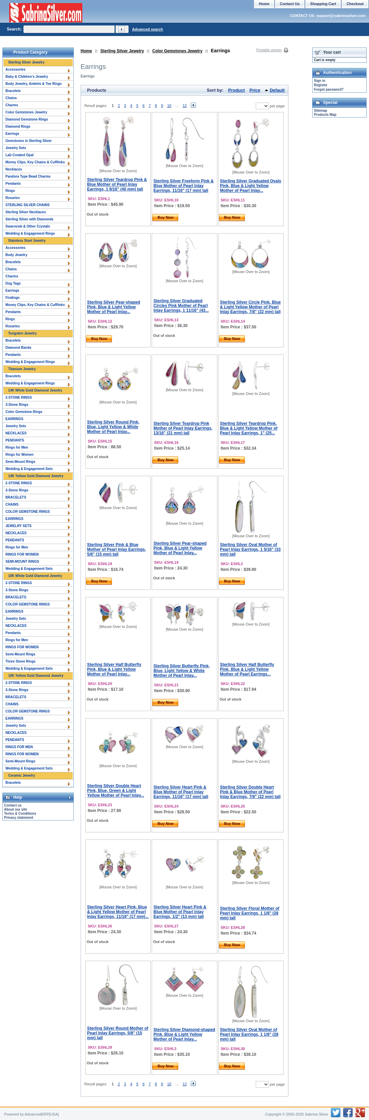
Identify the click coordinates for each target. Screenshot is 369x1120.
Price (255, 90)
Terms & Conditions (20, 813)
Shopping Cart (323, 4)
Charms (11, 105)
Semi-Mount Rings (20, 462)
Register (321, 85)
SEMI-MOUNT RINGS (22, 561)
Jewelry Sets (15, 148)
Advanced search (147, 29)
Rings (10, 191)
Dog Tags (13, 283)
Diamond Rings (17, 126)
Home (86, 51)
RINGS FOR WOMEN (22, 554)
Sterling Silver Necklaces (25, 212)
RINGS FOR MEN (19, 747)
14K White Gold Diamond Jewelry (35, 390)
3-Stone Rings (16, 405)
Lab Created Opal (19, 155)
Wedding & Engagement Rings (30, 233)
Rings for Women (19, 454)
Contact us (13, 805)
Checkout (355, 4)
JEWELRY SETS (18, 526)
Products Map (325, 114)
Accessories (15, 69)
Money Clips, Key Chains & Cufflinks (35, 162)
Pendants (13, 183)
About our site (15, 809)
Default (277, 90)
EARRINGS (14, 419)
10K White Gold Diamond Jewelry (35, 576)
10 (169, 106)
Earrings (12, 134)
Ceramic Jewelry (21, 775)
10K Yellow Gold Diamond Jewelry (36, 676)
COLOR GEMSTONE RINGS (27, 511)
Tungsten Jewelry (22, 333)
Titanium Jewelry (22, 369)
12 (185, 106)
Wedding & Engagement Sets (29, 469)
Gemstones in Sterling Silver (28, 141)
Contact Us (290, 4)
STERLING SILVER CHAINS (27, 205)
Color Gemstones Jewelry (177, 51)
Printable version (269, 50)
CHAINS (11, 504)
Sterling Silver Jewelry (122, 51)
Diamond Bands (18, 347)
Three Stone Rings (20, 661)
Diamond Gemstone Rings (26, 119)
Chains (11, 98)
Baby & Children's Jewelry (26, 76)
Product (236, 90)
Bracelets (13, 91)
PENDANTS (14, 440)
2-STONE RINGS (18, 397)
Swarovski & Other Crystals (27, 226)
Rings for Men (16, 447)
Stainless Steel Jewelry (27, 240)
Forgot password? (328, 89)
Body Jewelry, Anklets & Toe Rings (33, 84)
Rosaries (12, 198)
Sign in (319, 81)
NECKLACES (16, 433)
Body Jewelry (16, 255)
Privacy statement (18, 817)
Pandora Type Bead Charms (28, 176)
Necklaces (13, 169)
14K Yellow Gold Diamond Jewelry (36, 476)
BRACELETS (15, 497)
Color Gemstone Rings (23, 412)
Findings (12, 298)
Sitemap (320, 110)
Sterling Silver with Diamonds (29, 219)
